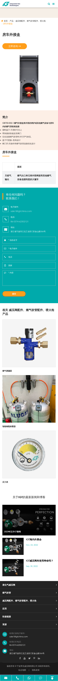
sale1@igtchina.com (18, 636)
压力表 (5, 482)
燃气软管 (6, 592)
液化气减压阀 (8, 585)
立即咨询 (14, 46)
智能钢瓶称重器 (9, 426)
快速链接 (6, 616)
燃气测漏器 (7, 371)
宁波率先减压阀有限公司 (27, 666)
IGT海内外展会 (33, 539)
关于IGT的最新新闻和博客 (29, 497)
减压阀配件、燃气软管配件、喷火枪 (30, 21)
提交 (14, 293)
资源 (4, 624)
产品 (11, 21)
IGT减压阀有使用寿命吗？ (39, 560)
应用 (4, 608)
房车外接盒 (8, 23)
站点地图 (22, 670)
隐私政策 (36, 670)
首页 (6, 21)
